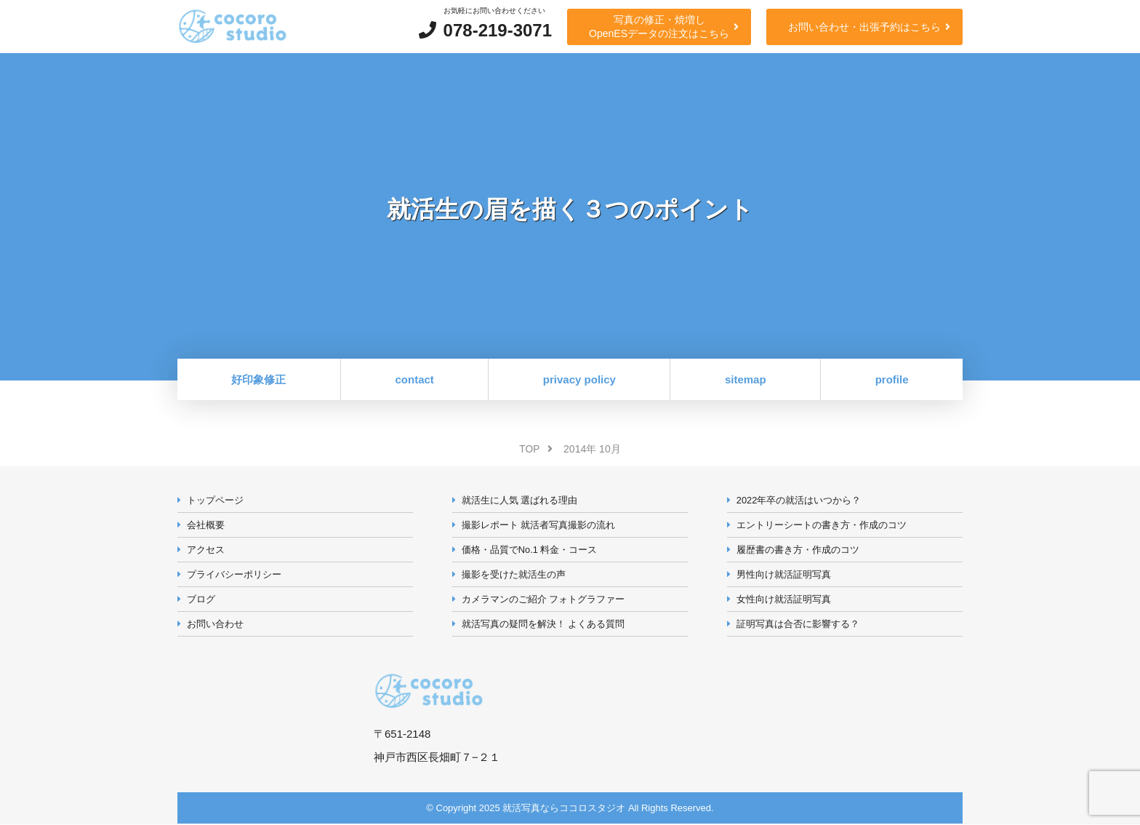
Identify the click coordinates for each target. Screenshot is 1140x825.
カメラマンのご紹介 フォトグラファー (543, 599)
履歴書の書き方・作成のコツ (797, 549)
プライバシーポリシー (234, 575)
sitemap (745, 379)
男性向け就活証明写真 (783, 575)
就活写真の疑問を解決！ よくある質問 (543, 624)
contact (415, 379)
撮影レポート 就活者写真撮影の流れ (539, 524)
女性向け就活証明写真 (783, 599)
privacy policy (579, 379)
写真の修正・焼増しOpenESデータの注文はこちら (659, 26)
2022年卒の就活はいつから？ (799, 499)
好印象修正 (258, 379)
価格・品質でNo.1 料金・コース (530, 549)
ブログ (201, 599)
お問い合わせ (215, 624)
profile (892, 379)
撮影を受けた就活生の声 (514, 575)
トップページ (215, 499)
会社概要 (206, 524)
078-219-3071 (497, 30)
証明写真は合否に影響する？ (797, 624)
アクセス (206, 549)
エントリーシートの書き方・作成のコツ (821, 524)
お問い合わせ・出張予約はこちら (864, 27)
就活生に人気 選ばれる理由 (520, 499)
